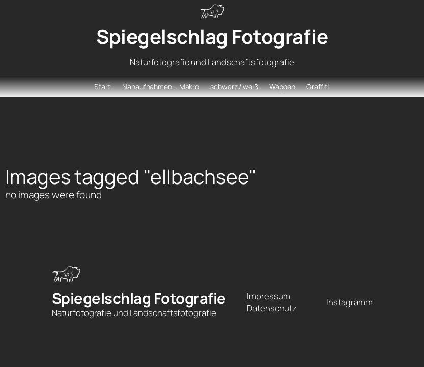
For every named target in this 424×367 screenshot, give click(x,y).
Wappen (282, 86)
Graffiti (317, 86)
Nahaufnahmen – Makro (160, 86)
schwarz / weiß (234, 86)
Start (102, 86)
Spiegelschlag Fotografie (212, 36)
